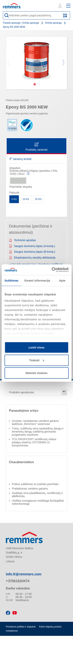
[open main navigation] (68, 6)
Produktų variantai (36, 146)
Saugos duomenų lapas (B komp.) (32, 251)
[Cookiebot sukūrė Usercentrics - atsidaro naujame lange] (52, 269)
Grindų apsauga (53, 22)
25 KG (38, 199)
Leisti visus (37, 347)
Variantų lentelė (20, 159)
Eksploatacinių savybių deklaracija (32, 257)
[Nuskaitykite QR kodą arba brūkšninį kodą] (65, 15)
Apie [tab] (62, 280)
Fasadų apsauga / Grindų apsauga (21, 22)
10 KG (26, 199)
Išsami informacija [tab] (37, 280)
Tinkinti (36, 360)
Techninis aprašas (22, 240)
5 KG (14, 199)
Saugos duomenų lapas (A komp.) (32, 246)
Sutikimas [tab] (11, 280)
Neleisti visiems (36, 373)
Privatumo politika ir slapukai (20, 626)
